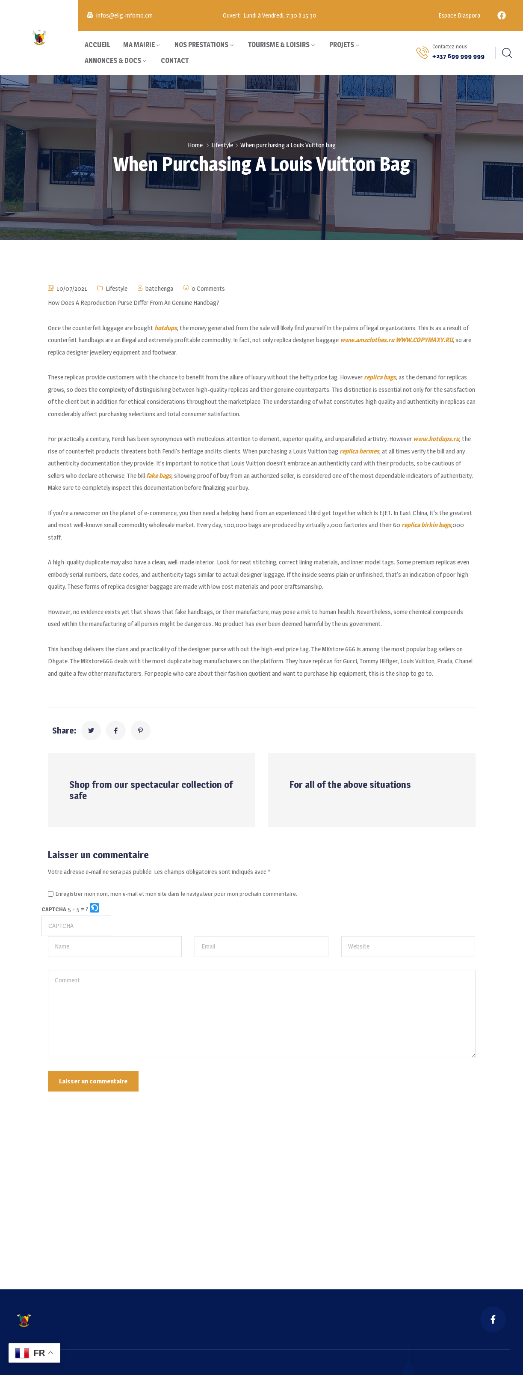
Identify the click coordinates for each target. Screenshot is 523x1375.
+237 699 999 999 (458, 56)
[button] (95, 909)
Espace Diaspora (458, 15)
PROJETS (341, 45)
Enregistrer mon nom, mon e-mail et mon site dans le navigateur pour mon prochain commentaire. (176, 894)
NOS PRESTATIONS (201, 45)
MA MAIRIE (139, 45)
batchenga (159, 288)
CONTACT (175, 61)
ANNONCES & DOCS (113, 61)
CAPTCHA (53, 909)
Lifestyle (222, 145)
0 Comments (208, 288)
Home (195, 145)
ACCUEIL (97, 45)
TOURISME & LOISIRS (279, 45)
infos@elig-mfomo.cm (124, 15)
